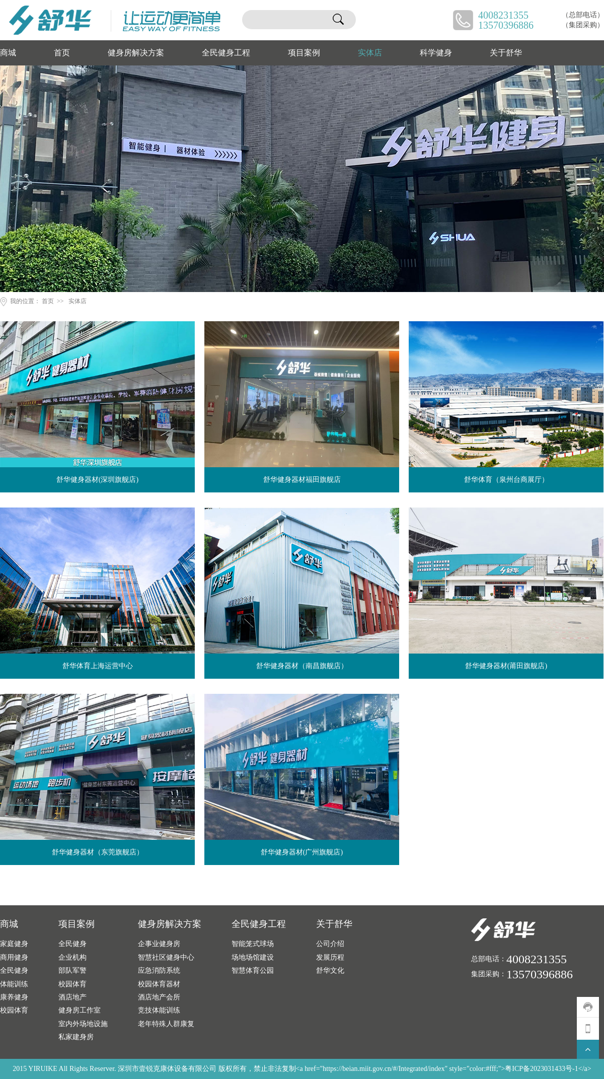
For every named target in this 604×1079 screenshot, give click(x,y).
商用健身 (14, 957)
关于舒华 (506, 52)
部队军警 (72, 970)
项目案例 (304, 52)
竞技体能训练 (159, 1010)
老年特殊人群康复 (166, 1024)
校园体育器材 (159, 984)
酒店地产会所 (159, 997)
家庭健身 (14, 944)
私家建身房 (76, 1037)
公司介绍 (330, 944)
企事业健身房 (159, 944)
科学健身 (436, 52)
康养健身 (14, 997)
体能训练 (14, 984)
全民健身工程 (226, 52)
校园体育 (14, 1010)
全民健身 (14, 970)
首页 (62, 52)
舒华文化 (330, 970)
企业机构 (72, 957)
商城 (8, 52)
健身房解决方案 (136, 52)
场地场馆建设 (253, 957)
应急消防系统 (159, 970)
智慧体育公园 (253, 970)
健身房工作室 (79, 1010)
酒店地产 (72, 997)
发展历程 (330, 957)
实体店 (370, 52)
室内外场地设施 (83, 1024)
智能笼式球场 (253, 944)
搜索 (338, 19)
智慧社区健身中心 (166, 957)
